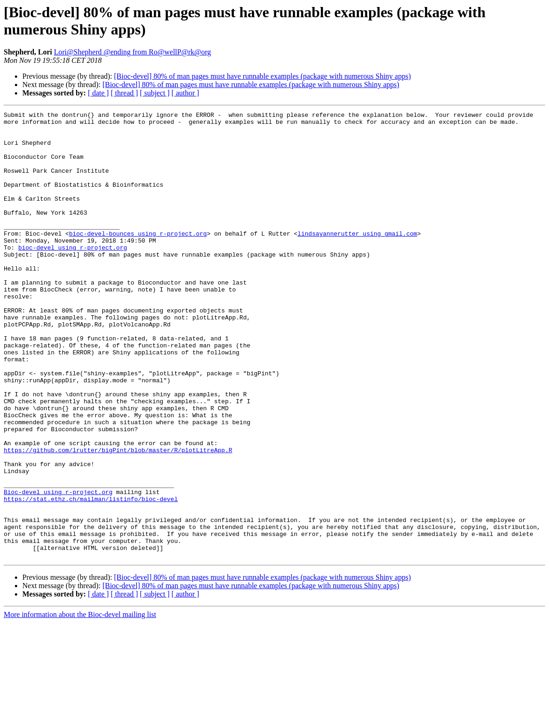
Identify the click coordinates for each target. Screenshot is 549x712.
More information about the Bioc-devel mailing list (80, 704)
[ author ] (185, 93)
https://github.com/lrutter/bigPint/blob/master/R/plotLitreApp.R (118, 518)
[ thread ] (124, 93)
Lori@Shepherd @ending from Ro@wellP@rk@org (132, 52)
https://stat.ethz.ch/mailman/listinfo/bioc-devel (91, 577)
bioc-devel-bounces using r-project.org (137, 258)
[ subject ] (155, 93)
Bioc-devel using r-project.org (58, 568)
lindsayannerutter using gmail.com (357, 258)
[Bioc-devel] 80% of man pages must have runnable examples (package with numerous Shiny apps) (262, 76)
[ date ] (98, 93)
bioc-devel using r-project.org (72, 275)
